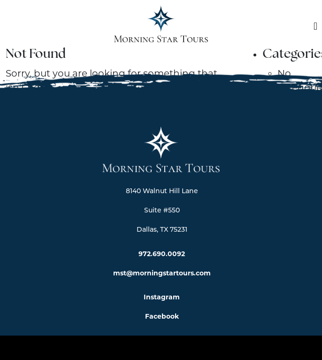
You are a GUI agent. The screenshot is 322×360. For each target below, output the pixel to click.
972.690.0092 (161, 254)
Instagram (162, 297)
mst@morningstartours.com (162, 273)
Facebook (162, 316)
